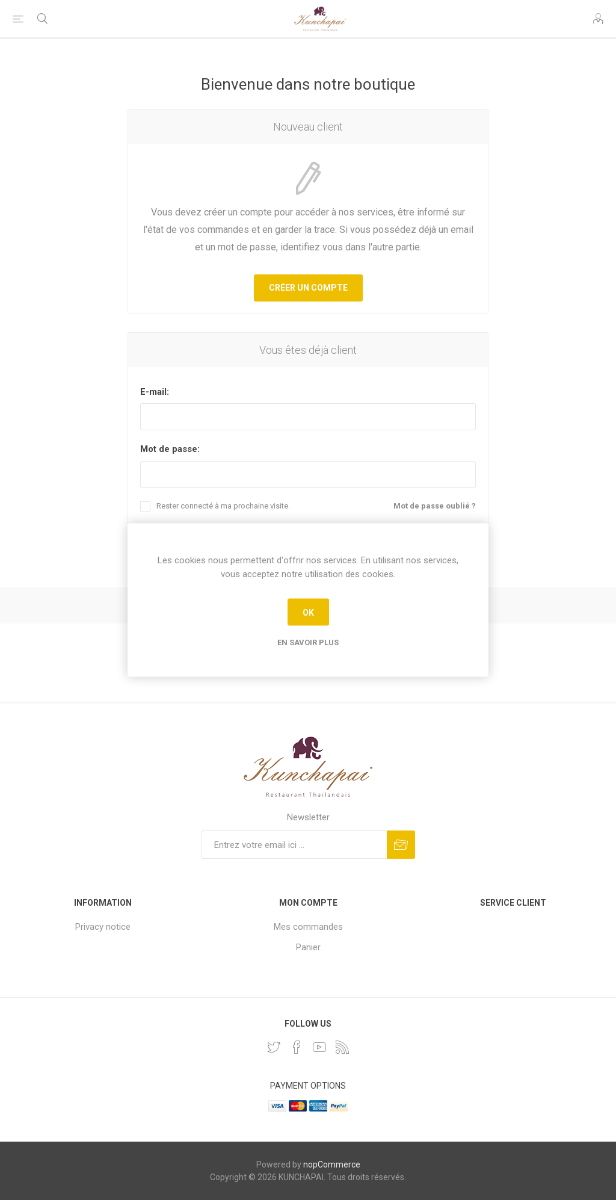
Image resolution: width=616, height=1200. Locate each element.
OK (308, 612)
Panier (308, 947)
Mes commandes (308, 926)
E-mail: (154, 391)
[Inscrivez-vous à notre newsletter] (294, 844)
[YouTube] (319, 1047)
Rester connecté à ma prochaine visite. (223, 505)
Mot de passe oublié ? (434, 505)
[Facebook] (296, 1047)
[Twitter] (273, 1047)
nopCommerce (331, 1164)
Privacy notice (103, 926)
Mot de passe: (170, 449)
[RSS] (342, 1047)
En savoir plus (308, 642)
